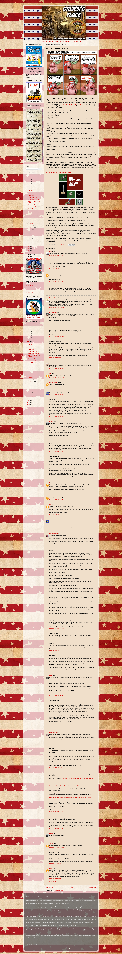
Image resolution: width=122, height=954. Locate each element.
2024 (28, 179)
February (30, 242)
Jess (50, 251)
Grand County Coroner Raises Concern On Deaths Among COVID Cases (66, 785)
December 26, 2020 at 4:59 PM (56, 878)
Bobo (50, 482)
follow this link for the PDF (84, 211)
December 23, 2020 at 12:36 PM (56, 638)
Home (71, 887)
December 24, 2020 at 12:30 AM (56, 744)
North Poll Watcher (32, 208)
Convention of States (30, 287)
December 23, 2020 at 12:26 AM (56, 268)
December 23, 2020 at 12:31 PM (56, 628)
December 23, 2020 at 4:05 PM (56, 670)
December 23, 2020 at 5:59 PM (56, 695)
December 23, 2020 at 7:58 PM (56, 728)
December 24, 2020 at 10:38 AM (56, 811)
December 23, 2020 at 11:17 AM (56, 499)
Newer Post (49, 887)
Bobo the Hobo (53, 312)
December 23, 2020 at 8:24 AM (56, 386)
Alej (50, 373)
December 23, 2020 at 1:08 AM (56, 307)
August (30, 229)
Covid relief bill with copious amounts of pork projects (71, 104)
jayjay (50, 495)
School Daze (31, 210)
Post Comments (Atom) (57, 890)
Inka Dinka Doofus (32, 206)
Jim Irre (51, 273)
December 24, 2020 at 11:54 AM (56, 828)
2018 (28, 248)
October (30, 225)
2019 (28, 246)
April (29, 238)
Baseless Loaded (32, 219)
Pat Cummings (53, 732)
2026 (28, 174)
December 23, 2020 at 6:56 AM (56, 357)
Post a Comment (52, 881)
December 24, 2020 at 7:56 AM (56, 767)
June (29, 233)
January (30, 244)
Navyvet (51, 868)
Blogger (69, 948)
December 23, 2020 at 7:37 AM (56, 377)
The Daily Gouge (29, 292)
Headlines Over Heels (33, 217)
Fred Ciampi (52, 361)
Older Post (92, 887)
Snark (50, 675)
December (31, 189)
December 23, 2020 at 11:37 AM (56, 529)
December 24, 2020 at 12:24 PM (56, 839)
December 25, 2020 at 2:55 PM (56, 863)
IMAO (27, 289)
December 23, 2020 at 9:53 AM (56, 437)
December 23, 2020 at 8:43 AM (56, 416)
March (30, 240)
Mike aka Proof (53, 297)
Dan (50, 504)
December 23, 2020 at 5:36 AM (56, 322)
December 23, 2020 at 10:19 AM (56, 451)
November (31, 223)
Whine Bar (30, 221)
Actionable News (32, 212)
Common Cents (29, 285)
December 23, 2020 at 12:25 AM (56, 255)
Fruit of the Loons (32, 214)
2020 (28, 187)
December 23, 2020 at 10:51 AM (56, 491)
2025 (28, 176)
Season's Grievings (32, 197)
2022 (28, 183)
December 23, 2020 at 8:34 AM (56, 394)
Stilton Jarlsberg (53, 533)
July (29, 231)
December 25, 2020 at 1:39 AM (56, 847)
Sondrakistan (29, 290)
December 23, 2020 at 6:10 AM (56, 336)
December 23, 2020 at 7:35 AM (56, 368)
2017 (28, 250)
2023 (28, 181)
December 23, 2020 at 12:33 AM (56, 281)
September (31, 227)
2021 (28, 185)
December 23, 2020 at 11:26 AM (56, 514)
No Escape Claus (32, 204)
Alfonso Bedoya (53, 382)
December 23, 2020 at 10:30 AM (56, 478)
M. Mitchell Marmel (54, 390)
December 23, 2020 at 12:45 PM (56, 650)
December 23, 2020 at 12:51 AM (56, 293)
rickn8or (51, 421)
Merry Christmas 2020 (33, 199)
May (29, 235)
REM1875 (51, 833)
